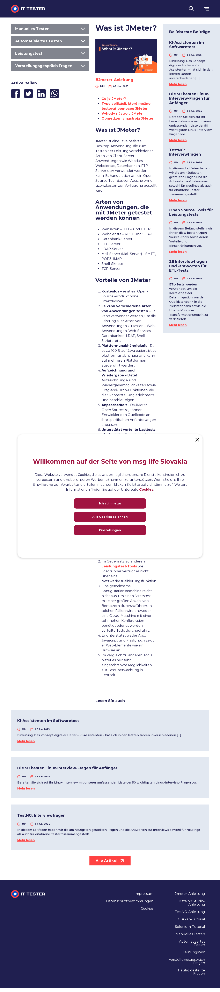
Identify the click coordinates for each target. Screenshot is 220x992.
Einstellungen (110, 530)
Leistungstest (50, 53)
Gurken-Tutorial (191, 919)
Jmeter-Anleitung (190, 894)
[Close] (197, 439)
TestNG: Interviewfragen (185, 152)
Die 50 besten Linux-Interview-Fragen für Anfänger (189, 98)
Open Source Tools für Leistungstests (191, 212)
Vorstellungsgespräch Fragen (50, 66)
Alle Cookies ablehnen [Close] (110, 517)
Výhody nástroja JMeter (123, 113)
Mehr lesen (178, 84)
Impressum (144, 894)
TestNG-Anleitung (190, 912)
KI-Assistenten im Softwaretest (186, 44)
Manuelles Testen (50, 29)
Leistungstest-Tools (119, 566)
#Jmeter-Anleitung (114, 80)
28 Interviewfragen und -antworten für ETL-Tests (188, 266)
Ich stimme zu (110, 503)
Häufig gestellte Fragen (191, 972)
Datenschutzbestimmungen (129, 901)
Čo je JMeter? (114, 99)
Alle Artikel (110, 860)
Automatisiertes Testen (50, 41)
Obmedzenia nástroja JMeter (127, 118)
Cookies (147, 908)
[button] (191, 8)
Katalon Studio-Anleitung (192, 902)
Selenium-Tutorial (190, 927)
